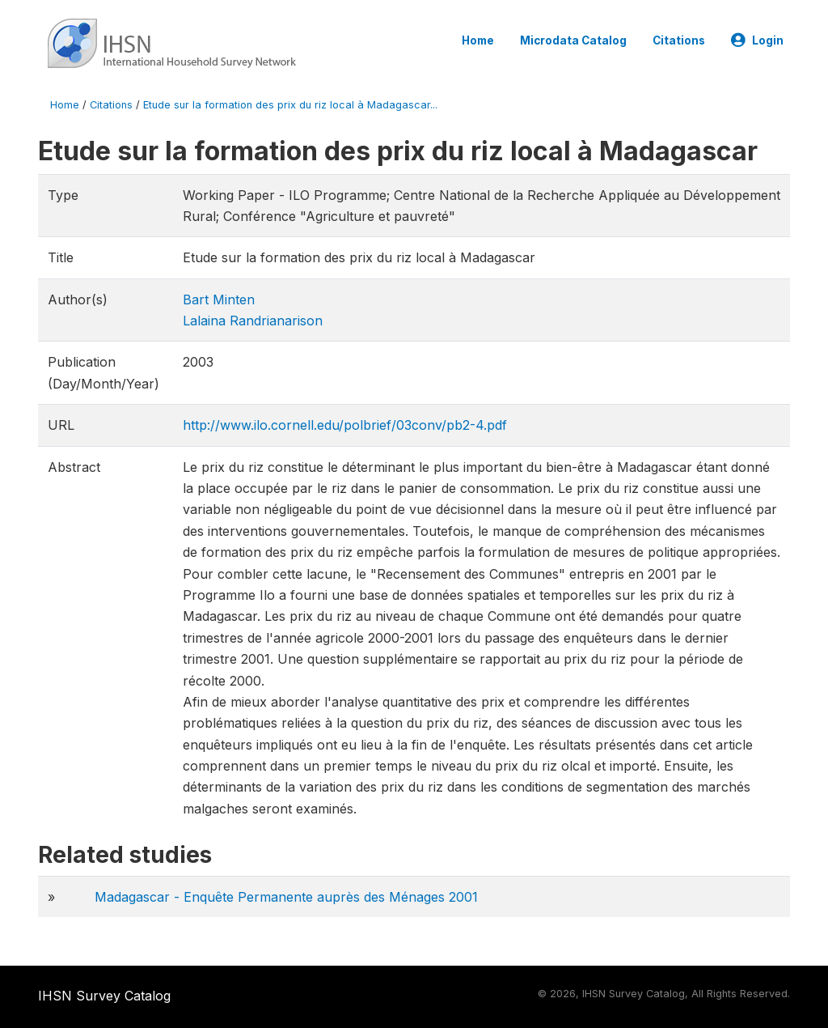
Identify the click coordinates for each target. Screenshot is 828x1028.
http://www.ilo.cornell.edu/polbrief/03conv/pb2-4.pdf (345, 425)
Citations (679, 40)
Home (478, 40)
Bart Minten (219, 299)
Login (757, 40)
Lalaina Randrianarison (253, 320)
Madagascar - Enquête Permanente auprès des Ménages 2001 (286, 897)
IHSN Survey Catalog (104, 996)
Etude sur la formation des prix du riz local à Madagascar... (290, 105)
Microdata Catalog (573, 40)
